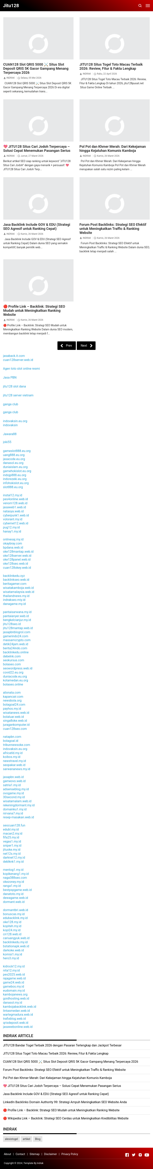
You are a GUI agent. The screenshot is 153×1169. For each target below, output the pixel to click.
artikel (26, 1139)
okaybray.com (12, 543)
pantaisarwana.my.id (17, 612)
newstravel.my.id (14, 761)
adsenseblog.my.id (16, 789)
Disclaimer (50, 1154)
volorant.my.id (12, 519)
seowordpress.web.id (17, 668)
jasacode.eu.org (14, 459)
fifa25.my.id (11, 837)
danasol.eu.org (13, 463)
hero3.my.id (11, 958)
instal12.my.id (12, 495)
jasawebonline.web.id (18, 1027)
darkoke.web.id (13, 950)
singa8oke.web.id (15, 720)
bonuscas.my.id (14, 914)
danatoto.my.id (13, 894)
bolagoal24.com (14, 704)
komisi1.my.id (12, 954)
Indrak (40, 1163)
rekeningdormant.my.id (19, 805)
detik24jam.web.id (15, 644)
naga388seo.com (15, 878)
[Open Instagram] (140, 1155)
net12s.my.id (12, 853)
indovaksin (10, 425)
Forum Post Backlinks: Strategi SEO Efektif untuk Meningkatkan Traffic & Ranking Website (112, 228)
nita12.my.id (11, 970)
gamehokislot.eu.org (17, 471)
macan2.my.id (12, 833)
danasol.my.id (12, 1002)
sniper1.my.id (12, 845)
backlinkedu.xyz (14, 576)
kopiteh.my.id (12, 926)
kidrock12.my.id (14, 966)
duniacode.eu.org (15, 676)
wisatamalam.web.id (17, 801)
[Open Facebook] (127, 1155)
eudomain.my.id (14, 990)
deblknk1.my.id (13, 861)
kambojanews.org (15, 994)
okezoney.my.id (13, 882)
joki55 (7, 442)
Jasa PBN (10, 377)
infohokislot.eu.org (16, 483)
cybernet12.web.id (15, 523)
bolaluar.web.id (13, 717)
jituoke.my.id (11, 849)
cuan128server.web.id (18, 360)
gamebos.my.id (13, 986)
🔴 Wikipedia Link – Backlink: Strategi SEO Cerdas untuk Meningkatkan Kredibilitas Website (66, 1118)
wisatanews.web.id (16, 713)
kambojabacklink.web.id (19, 1006)
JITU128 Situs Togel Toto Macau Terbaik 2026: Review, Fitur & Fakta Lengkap (111, 66)
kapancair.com (13, 696)
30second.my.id (14, 797)
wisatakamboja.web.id (18, 588)
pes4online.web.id (15, 499)
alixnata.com (12, 692)
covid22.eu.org (13, 672)
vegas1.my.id (12, 841)
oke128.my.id (12, 922)
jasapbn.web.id (13, 777)
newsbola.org (12, 700)
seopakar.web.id (14, 765)
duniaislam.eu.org (15, 467)
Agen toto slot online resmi (21, 368)
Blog (37, 1139)
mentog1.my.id (13, 870)
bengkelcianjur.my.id (17, 620)
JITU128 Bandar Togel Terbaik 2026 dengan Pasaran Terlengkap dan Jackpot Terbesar (62, 1045)
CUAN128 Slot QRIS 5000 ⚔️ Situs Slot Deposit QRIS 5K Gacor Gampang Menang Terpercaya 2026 (35, 68)
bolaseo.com (12, 664)
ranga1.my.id (12, 886)
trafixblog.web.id (14, 1018)
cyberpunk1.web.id (16, 515)
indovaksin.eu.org (15, 421)
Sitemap (34, 1154)
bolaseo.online (13, 684)
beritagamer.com (14, 584)
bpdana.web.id (13, 547)
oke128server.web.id (17, 555)
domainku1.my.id (15, 809)
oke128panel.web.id (17, 559)
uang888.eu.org (14, 455)
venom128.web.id (15, 503)
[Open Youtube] (146, 1155)
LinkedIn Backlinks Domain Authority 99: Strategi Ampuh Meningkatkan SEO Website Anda (65, 1102)
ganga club (10, 404)
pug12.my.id (11, 527)
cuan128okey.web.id (17, 567)
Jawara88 (10, 434)
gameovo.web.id (14, 781)
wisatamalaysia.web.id (18, 592)
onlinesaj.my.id (13, 539)
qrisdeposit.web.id (15, 1023)
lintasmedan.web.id (16, 1011)
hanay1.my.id (12, 531)
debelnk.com (12, 656)
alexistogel (11, 1139)
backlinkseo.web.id (16, 579)
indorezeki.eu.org (15, 479)
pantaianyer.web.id (16, 616)
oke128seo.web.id (15, 563)
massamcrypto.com (17, 640)
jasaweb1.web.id (14, 507)
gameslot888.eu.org (17, 451)
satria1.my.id (12, 785)
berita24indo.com (15, 648)
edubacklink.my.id (15, 918)
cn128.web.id (12, 934)
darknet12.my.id (14, 857)
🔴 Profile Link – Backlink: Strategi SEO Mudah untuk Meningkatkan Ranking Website (34, 310)
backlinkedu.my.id (15, 942)
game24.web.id (13, 982)
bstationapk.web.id (16, 946)
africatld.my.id (13, 753)
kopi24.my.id (12, 930)
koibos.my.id (12, 757)
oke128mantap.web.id (18, 551)
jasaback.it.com (14, 356)
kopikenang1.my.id (16, 874)
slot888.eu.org (13, 487)
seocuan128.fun (14, 825)
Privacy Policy (69, 1154)
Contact (20, 1154)
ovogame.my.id (13, 793)
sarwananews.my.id (16, 769)
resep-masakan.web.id (18, 817)
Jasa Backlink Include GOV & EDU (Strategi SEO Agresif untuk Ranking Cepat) (36, 226)
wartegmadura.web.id (18, 1014)
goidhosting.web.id (16, 998)
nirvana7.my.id (13, 813)
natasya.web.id (13, 511)
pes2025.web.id (14, 974)
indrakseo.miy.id (14, 600)
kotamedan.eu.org (15, 680)
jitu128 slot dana (14, 386)
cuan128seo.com (15, 729)
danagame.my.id (14, 604)
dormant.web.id (14, 902)
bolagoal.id (10, 741)
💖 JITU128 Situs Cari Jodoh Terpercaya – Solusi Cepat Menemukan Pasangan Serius (36, 148)
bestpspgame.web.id (17, 890)
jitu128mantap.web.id (18, 628)
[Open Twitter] (133, 1155)
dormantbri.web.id (15, 910)
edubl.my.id (11, 829)
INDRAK (10, 77)
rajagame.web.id (14, 978)
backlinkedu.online (16, 652)
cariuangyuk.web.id (16, 938)
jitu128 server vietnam (18, 395)
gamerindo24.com (15, 636)
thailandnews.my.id (16, 596)
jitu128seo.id (12, 624)
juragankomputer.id (16, 725)
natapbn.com (12, 737)
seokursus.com (13, 660)
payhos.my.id (12, 708)
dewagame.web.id (15, 898)
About (7, 1154)
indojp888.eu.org (14, 475)
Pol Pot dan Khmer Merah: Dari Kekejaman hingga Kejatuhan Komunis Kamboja (112, 148)
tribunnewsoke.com (16, 745)
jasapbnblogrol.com (16, 632)
